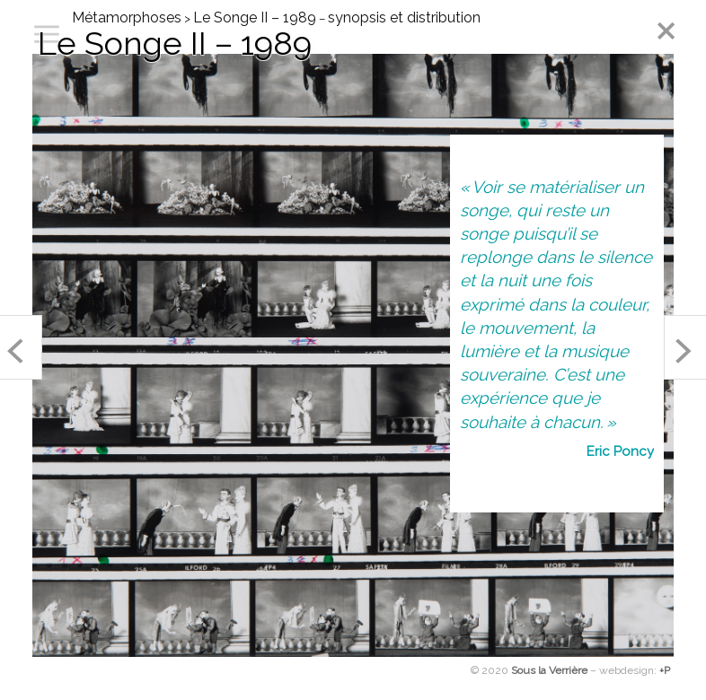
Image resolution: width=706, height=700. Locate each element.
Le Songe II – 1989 (254, 17)
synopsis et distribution (404, 17)
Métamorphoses (126, 17)
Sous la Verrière (549, 670)
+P (664, 670)
